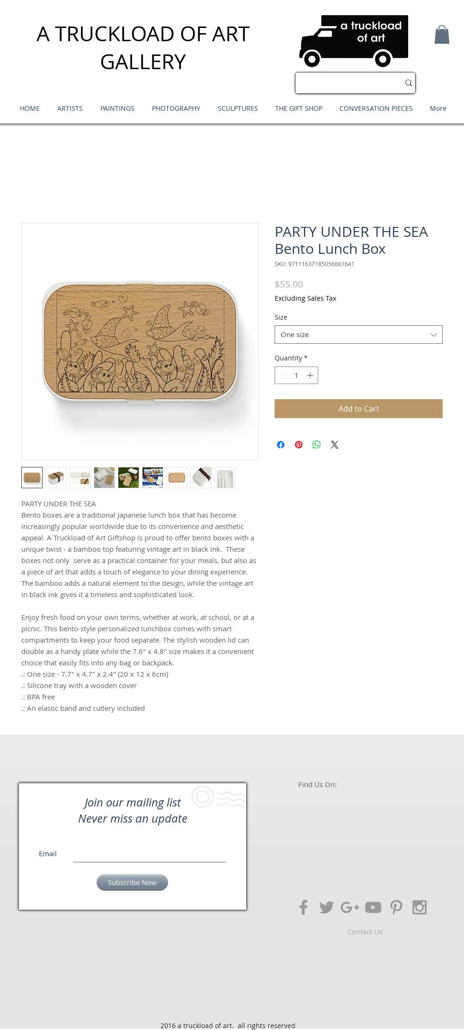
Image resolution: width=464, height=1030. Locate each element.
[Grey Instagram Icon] (419, 907)
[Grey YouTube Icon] (373, 907)
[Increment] (311, 375)
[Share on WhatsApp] (316, 444)
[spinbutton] (296, 375)
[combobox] (359, 334)
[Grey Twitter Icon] (327, 907)
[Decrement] (282, 375)
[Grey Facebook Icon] (303, 907)
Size (281, 317)
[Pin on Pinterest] (298, 444)
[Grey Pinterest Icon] (396, 907)
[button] (442, 34)
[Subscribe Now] (132, 882)
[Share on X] (334, 444)
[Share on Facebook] (280, 444)
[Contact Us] (365, 931)
